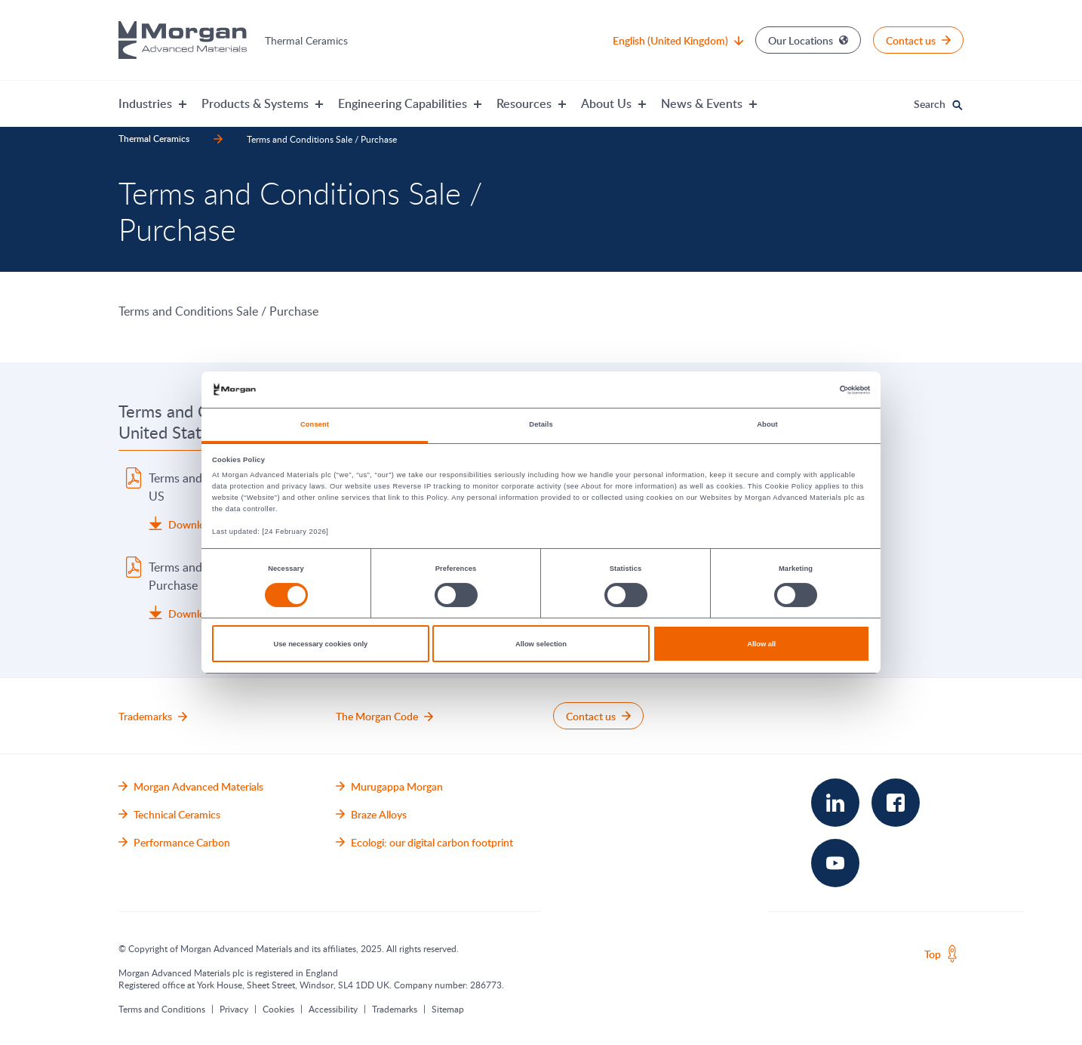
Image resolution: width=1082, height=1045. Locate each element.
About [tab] (767, 424)
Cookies (278, 1009)
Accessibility (333, 1009)
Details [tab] (540, 424)
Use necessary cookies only (320, 644)
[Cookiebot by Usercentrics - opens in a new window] (804, 390)
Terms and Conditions (161, 1009)
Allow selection (541, 644)
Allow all (761, 644)
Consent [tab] (314, 424)
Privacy (234, 1009)
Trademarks (394, 1009)
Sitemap (448, 1009)
